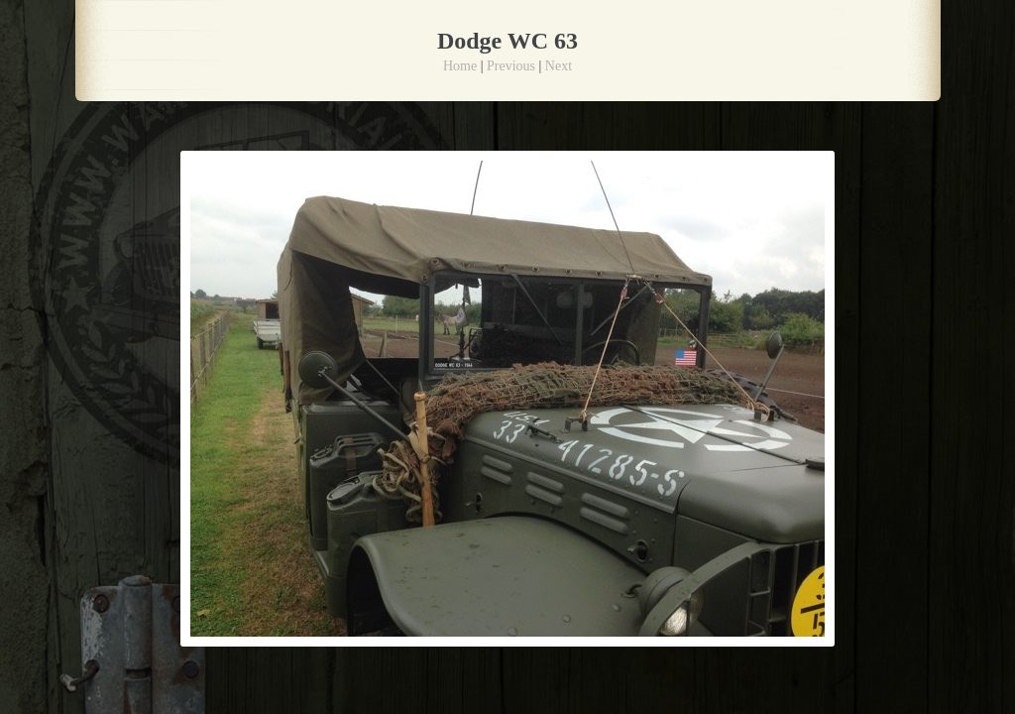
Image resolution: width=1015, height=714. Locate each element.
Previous (511, 66)
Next (558, 66)
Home (460, 66)
